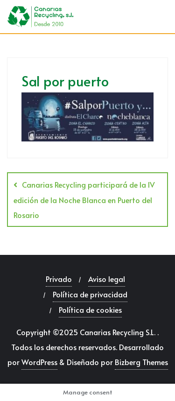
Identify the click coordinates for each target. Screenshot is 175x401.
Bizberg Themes (141, 362)
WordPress (39, 362)
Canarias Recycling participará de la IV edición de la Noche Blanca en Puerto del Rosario (84, 199)
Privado (59, 279)
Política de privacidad (90, 294)
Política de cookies (90, 309)
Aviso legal (106, 279)
